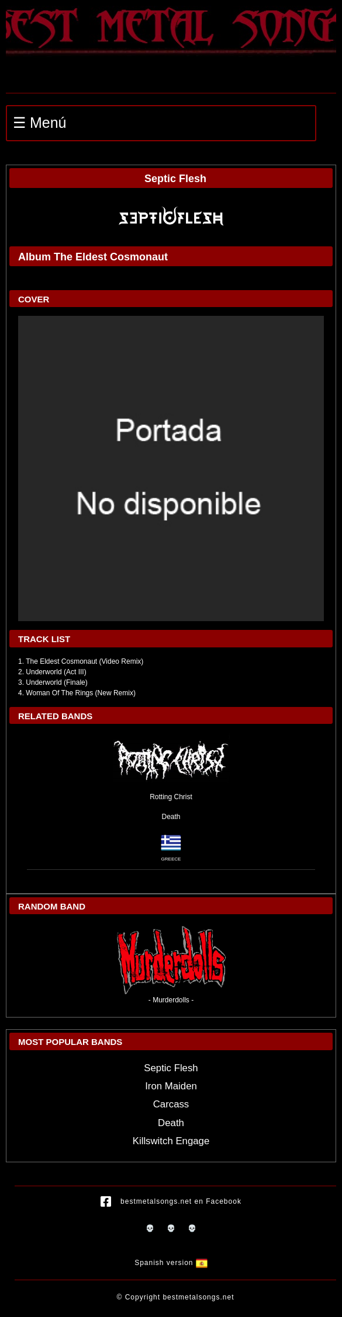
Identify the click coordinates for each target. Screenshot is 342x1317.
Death (170, 817)
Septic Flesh (171, 1068)
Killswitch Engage (171, 1141)
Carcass (171, 1104)
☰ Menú (39, 122)
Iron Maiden (171, 1086)
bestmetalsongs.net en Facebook (171, 1202)
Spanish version (171, 1263)
